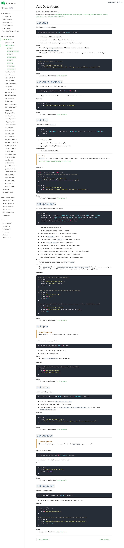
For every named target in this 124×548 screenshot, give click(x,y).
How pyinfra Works (8, 200)
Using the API (6, 215)
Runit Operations (9, 151)
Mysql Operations (10, 113)
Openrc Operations (10, 119)
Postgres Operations (11, 139)
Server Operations (10, 157)
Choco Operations (10, 80)
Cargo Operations (10, 77)
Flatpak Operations (10, 95)
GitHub (120, 2)
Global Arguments (7, 25)
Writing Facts (6, 209)
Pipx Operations (9, 130)
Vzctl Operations (9, 174)
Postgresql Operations (11, 142)
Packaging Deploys (8, 203)
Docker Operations (10, 89)
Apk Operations (9, 42)
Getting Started (6, 16)
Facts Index (5, 189)
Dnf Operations (9, 86)
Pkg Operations (9, 133)
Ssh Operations (9, 163)
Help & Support (6, 223)
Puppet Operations (10, 145)
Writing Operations (7, 206)
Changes (5, 235)
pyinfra (8, 3)
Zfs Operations (9, 183)
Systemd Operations (11, 166)
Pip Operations (9, 127)
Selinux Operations (10, 154)
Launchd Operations (10, 107)
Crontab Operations (10, 83)
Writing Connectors (8, 212)
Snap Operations (9, 160)
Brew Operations (9, 72)
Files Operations (9, 92)
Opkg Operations (10, 122)
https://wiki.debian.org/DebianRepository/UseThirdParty (55, 161)
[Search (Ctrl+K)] (12, 8)
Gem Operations (9, 98)
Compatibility (6, 229)
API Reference (6, 238)
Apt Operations (9, 45)
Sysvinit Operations (10, 169)
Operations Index (7, 39)
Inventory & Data (7, 22)
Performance (6, 232)
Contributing (6, 226)
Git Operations (9, 101)
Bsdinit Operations (10, 75)
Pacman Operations (10, 125)
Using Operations (7, 19)
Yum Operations (9, 180)
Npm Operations (9, 116)
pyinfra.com (112, 2)
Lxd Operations (9, 110)
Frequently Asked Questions (10, 31)
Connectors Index (7, 192)
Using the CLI (6, 28)
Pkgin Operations (10, 136)
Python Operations (10, 148)
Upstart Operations (10, 171)
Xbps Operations (9, 177)
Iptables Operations (10, 104)
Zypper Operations (10, 186)
